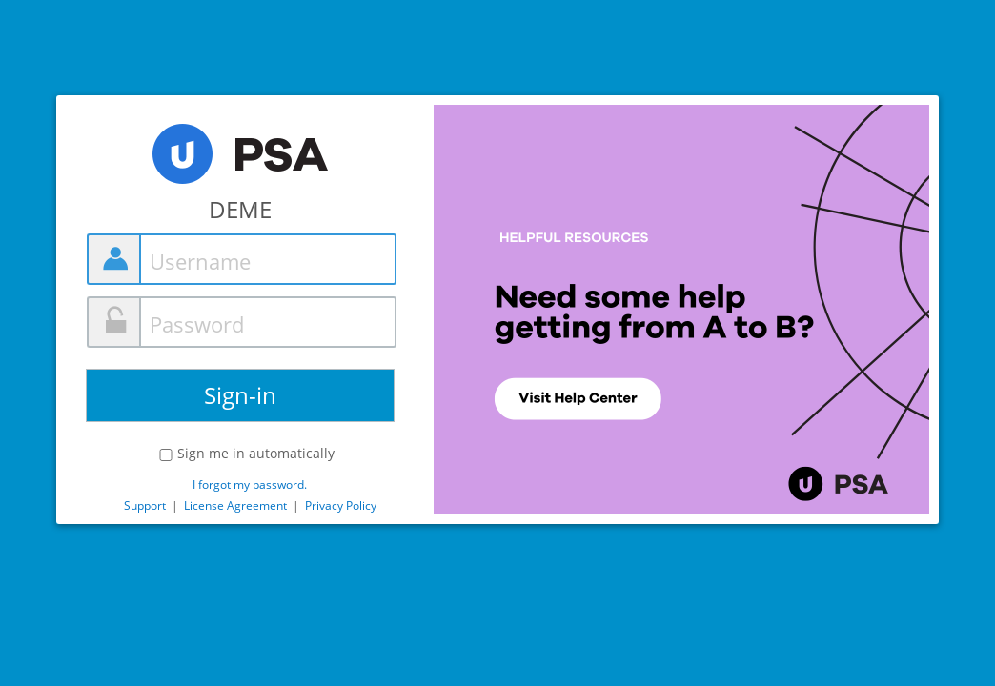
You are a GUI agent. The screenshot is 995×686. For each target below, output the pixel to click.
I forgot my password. (250, 484)
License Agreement (235, 505)
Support (145, 505)
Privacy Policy (340, 505)
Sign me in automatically (256, 453)
